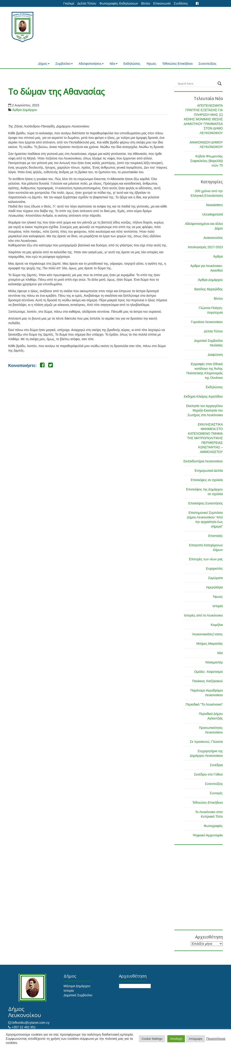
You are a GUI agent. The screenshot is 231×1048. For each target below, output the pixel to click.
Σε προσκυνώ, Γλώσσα (206, 742)
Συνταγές (216, 793)
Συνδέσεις (181, 3)
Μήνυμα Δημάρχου (77, 986)
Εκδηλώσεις (131, 63)
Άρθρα (218, 256)
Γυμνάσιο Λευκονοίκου (207, 322)
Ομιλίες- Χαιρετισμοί (208, 672)
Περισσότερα (215, 1038)
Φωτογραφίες (213, 826)
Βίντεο (145, 3)
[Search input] (196, 83)
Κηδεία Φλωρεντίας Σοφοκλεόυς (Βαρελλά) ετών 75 (206, 160)
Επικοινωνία (162, 3)
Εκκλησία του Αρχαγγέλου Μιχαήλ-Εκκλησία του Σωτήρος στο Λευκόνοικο (204, 410)
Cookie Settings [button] (152, 1038)
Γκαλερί (68, 3)
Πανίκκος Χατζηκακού (207, 681)
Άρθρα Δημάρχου (24, 110)
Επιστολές (215, 536)
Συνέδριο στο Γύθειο (208, 774)
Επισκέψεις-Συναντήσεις (205, 503)
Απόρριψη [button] (195, 1038)
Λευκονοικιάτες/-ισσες (207, 634)
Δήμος (44, 63)
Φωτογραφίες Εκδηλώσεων (118, 3)
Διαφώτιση (215, 354)
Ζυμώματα (215, 578)
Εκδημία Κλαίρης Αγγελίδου (203, 396)
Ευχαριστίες (214, 568)
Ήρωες (151, 63)
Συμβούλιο (64, 63)
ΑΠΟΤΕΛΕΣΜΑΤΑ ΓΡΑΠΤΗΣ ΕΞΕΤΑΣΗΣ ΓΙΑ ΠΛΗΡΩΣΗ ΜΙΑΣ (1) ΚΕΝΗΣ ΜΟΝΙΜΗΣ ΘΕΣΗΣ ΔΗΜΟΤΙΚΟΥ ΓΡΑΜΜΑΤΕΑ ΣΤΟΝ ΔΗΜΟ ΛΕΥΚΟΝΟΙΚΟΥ (203, 119)
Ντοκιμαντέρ (214, 662)
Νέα (113, 63)
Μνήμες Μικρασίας (209, 643)
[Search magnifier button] (219, 83)
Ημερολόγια (214, 587)
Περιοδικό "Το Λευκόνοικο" (204, 704)
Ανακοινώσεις (213, 238)
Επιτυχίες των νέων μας (206, 559)
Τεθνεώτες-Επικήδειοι (177, 63)
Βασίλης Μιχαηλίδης (208, 289)
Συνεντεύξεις (207, 63)
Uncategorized (212, 214)
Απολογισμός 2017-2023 (205, 247)
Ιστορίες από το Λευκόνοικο (203, 615)
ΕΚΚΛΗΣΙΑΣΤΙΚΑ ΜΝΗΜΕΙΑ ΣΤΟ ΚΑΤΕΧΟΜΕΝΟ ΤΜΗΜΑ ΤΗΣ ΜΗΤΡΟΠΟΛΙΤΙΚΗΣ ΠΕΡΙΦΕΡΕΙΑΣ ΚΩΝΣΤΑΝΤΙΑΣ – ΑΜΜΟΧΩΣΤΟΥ (205, 438)
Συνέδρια (216, 765)
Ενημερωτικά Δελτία (209, 470)
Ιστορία (218, 606)
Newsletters (214, 205)
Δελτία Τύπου (86, 3)
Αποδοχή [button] (176, 1038)
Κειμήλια (217, 625)
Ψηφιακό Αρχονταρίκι (208, 835)
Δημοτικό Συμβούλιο (78, 995)
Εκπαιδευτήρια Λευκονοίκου (203, 461)
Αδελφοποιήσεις (91, 63)
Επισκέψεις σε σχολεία (207, 480)
